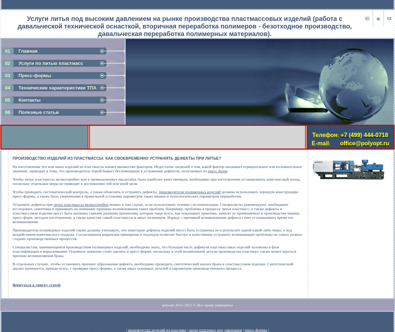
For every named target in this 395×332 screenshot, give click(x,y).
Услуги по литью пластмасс (50, 63)
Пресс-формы (34, 75)
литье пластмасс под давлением (215, 330)
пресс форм (217, 171)
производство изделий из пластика (157, 330)
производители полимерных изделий (190, 192)
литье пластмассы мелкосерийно (81, 204)
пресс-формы (256, 330)
